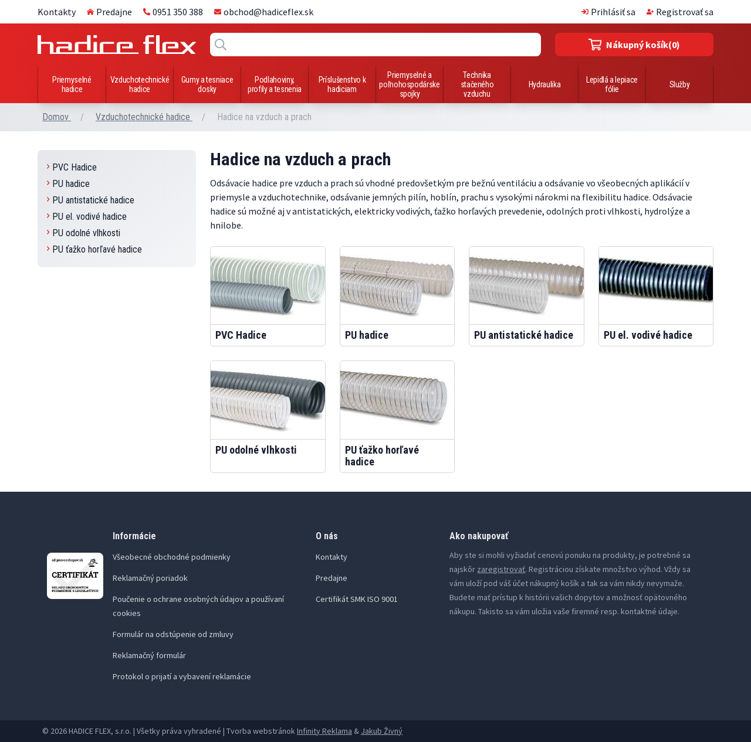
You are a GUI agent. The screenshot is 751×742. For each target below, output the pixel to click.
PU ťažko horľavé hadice (94, 249)
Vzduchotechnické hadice (139, 84)
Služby (679, 84)
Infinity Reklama (324, 731)
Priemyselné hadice (71, 84)
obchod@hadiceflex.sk (263, 12)
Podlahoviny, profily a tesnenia (275, 84)
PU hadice (68, 183)
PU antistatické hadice (90, 200)
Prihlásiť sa (608, 12)
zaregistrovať (501, 569)
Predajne (109, 12)
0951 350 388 (173, 12)
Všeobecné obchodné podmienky (172, 557)
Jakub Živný (381, 731)
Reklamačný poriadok (150, 578)
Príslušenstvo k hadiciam (342, 84)
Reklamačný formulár (149, 655)
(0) (634, 45)
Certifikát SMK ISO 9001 (357, 599)
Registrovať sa (680, 12)
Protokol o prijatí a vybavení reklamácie (182, 676)
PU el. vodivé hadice (87, 216)
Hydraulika (545, 84)
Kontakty (57, 12)
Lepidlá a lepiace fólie (612, 84)
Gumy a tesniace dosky (207, 84)
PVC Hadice (72, 167)
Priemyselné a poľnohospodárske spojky (409, 84)
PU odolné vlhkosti (83, 233)
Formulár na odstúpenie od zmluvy (173, 634)
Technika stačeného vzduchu (477, 84)
